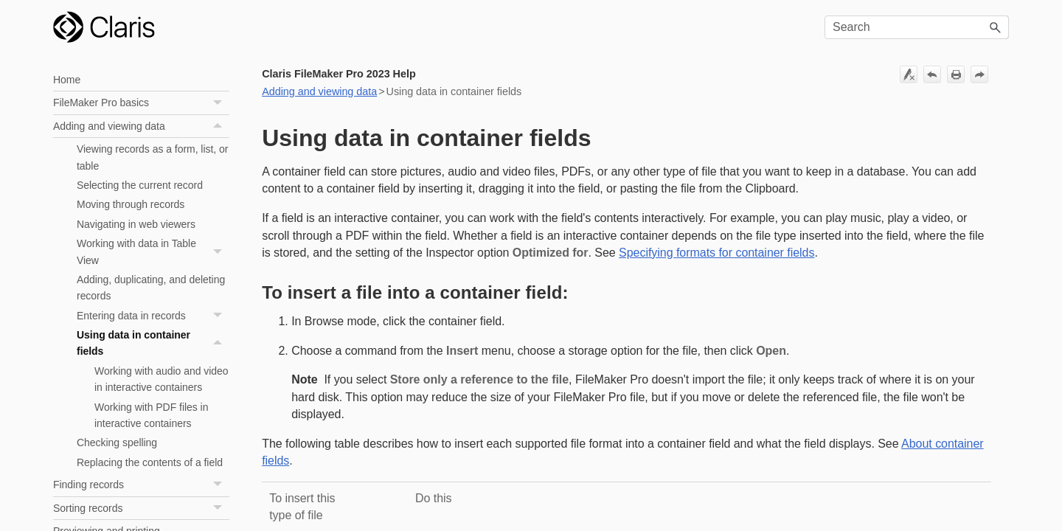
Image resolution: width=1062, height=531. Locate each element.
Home (66, 80)
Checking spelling (117, 442)
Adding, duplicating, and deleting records (151, 288)
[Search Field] (917, 27)
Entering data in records (153, 316)
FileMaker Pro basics (141, 102)
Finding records (141, 484)
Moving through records (130, 204)
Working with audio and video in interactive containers (161, 379)
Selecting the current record (140, 185)
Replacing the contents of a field (150, 462)
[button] (995, 27)
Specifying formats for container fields (716, 252)
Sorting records (141, 508)
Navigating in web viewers (136, 224)
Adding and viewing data (141, 126)
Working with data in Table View (153, 251)
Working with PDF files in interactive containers (151, 415)
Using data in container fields (153, 343)
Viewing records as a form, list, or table (152, 157)
